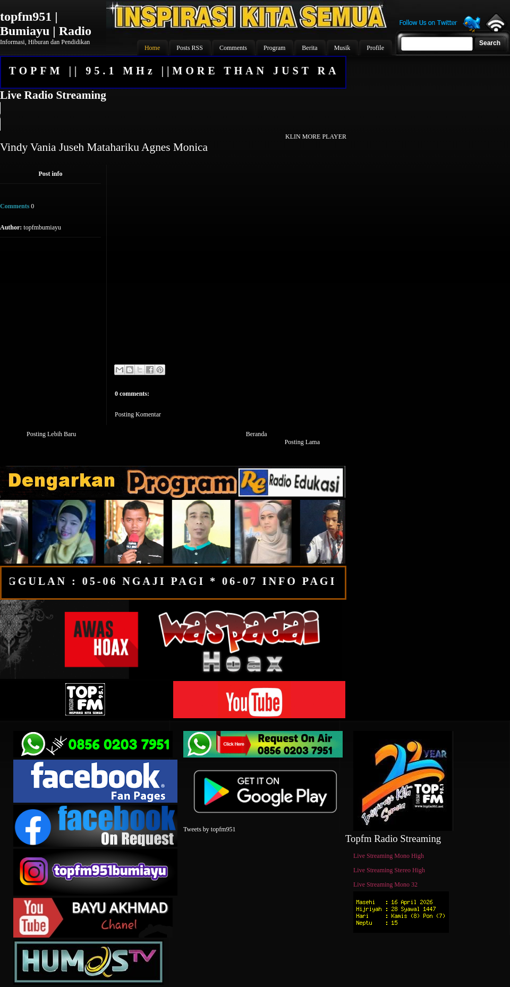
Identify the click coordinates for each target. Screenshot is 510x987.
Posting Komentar (138, 414)
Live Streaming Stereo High (389, 870)
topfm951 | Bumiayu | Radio (45, 24)
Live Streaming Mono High (388, 856)
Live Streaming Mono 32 (385, 884)
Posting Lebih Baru (51, 434)
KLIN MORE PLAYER (315, 136)
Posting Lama (302, 442)
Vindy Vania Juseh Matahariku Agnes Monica (104, 147)
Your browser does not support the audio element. (172, 116)
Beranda (256, 434)
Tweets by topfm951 (209, 829)
